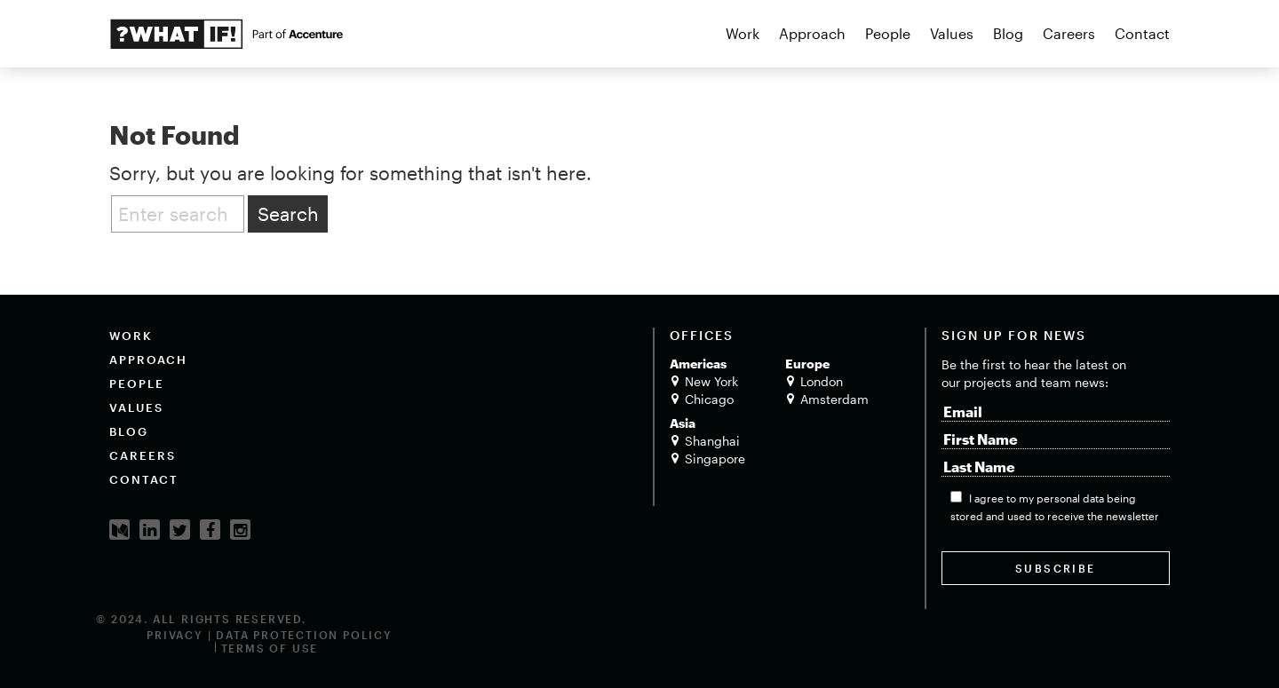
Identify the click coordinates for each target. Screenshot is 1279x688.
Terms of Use (270, 648)
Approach (812, 33)
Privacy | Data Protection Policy (270, 635)
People (887, 33)
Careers (1069, 33)
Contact (1142, 33)
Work (742, 33)
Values (951, 33)
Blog (1008, 33)
